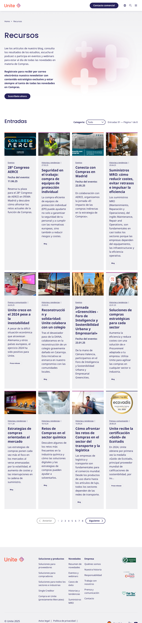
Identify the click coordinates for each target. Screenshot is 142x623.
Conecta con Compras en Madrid (85, 171)
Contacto (89, 598)
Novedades (75, 558)
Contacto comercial (104, 5)
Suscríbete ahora (17, 96)
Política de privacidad (64, 620)
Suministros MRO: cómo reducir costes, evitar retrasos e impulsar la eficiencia (121, 181)
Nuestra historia (93, 569)
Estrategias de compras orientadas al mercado (19, 435)
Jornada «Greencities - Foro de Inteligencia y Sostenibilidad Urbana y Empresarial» (87, 320)
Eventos (11, 162)
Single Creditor (46, 590)
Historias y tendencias (51, 162)
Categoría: (79, 122)
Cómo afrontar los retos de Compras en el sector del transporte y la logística (87, 439)
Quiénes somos (92, 564)
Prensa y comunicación (17, 302)
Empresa (89, 558)
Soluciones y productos (51, 558)
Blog (45, 244)
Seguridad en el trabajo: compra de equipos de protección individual (52, 181)
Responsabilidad (93, 575)
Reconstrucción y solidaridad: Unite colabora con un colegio (54, 318)
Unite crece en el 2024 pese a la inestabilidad (19, 316)
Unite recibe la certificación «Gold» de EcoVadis (121, 435)
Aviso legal (44, 620)
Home (7, 21)
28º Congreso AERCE (18, 169)
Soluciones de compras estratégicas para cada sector (120, 318)
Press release (15, 363)
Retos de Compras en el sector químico (54, 432)
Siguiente (96, 520)
